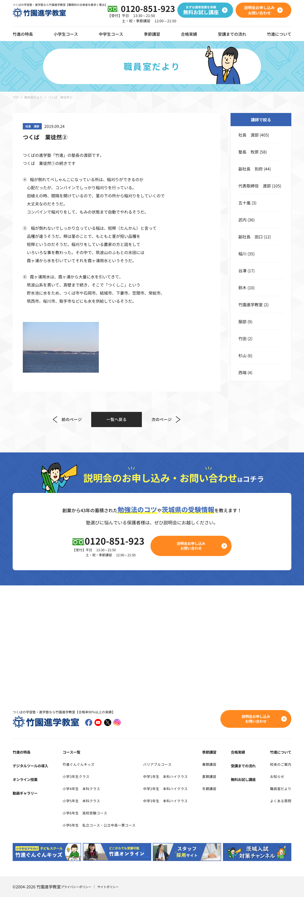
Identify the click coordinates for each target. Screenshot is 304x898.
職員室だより (33, 97)
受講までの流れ (232, 34)
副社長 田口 (250, 237)
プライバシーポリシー (78, 887)
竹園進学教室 (250, 304)
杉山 (242, 355)
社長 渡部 (248, 135)
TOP (16, 97)
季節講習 (152, 34)
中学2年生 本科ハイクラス (176, 789)
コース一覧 (70, 753)
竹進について (279, 753)
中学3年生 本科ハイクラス (176, 801)
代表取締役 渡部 (254, 186)
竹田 (242, 338)
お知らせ (275, 777)
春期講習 (217, 765)
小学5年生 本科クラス (81, 801)
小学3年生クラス (75, 777)
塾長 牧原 (248, 152)
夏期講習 (217, 777)
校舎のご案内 (279, 765)
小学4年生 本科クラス (81, 789)
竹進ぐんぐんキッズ (78, 765)
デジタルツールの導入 (33, 766)
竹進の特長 (23, 753)
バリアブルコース (167, 765)
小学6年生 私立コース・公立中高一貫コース (101, 826)
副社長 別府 (250, 169)
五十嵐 (244, 203)
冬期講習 (217, 789)
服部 (242, 321)
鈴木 (242, 287)
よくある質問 (279, 801)
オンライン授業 (27, 780)
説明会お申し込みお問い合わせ (194, 546)
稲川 (242, 254)
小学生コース (66, 34)
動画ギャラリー (27, 794)
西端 (242, 372)
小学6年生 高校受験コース (85, 814)
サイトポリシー (114, 887)
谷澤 (242, 271)
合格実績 (189, 34)
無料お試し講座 (246, 780)
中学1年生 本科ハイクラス (176, 777)
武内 (242, 220)
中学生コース (111, 34)
